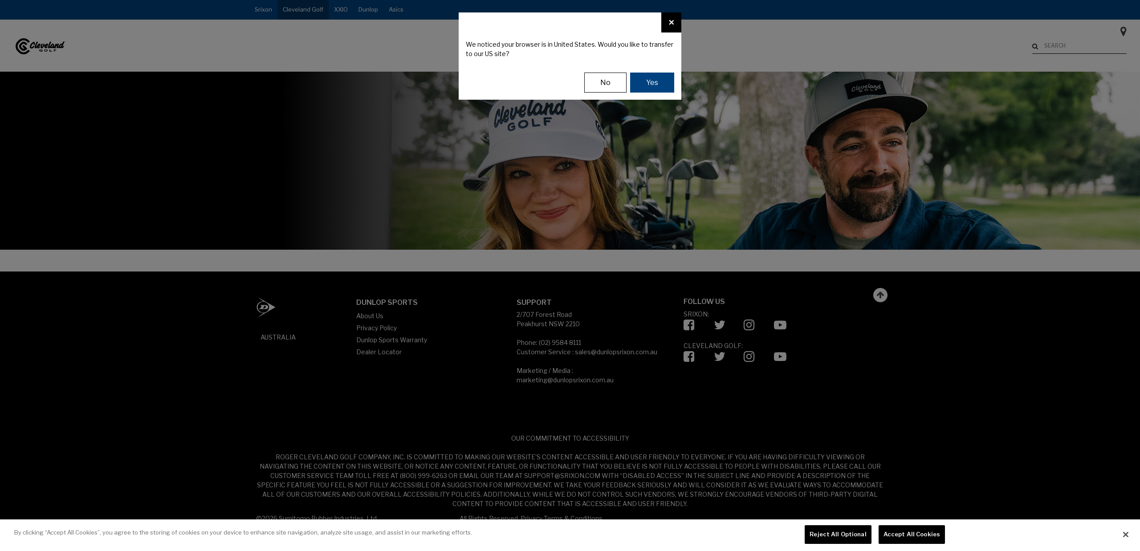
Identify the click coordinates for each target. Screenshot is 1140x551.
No (605, 82)
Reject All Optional (838, 534)
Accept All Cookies (912, 534)
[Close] (671, 22)
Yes (652, 82)
